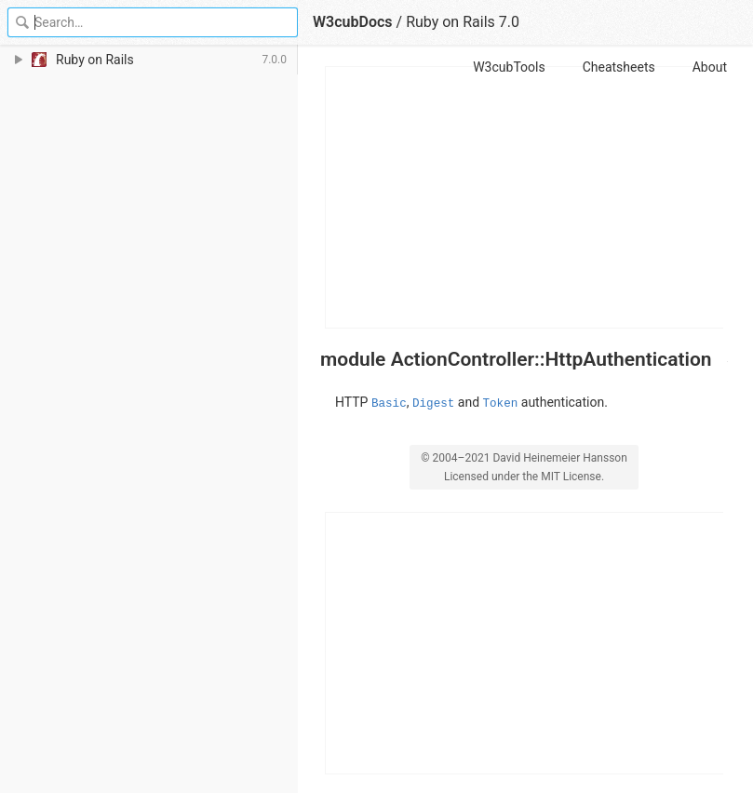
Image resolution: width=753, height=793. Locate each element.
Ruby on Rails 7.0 (462, 22)
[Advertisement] (525, 197)
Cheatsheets (619, 67)
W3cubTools (509, 67)
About (709, 67)
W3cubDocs (353, 22)
